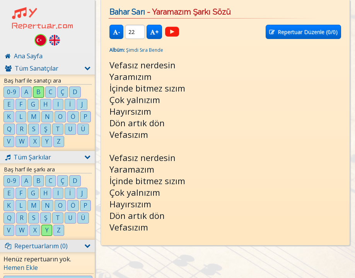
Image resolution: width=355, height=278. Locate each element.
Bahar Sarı (127, 12)
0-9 (11, 92)
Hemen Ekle (20, 267)
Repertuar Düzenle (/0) (303, 32)
